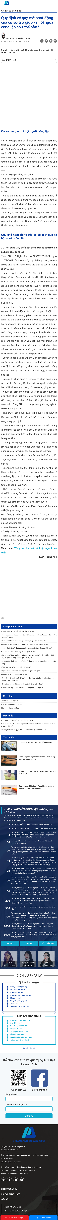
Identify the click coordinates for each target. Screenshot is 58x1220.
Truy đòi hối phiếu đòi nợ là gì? (12, 704)
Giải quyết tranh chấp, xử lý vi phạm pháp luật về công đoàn (24, 641)
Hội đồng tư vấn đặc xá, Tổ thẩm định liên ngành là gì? (22, 684)
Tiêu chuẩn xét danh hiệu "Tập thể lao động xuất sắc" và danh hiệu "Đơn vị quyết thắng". (29, 636)
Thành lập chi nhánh (17, 992)
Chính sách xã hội (11, 10)
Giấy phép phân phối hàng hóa (21, 1037)
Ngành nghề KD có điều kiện (20, 1040)
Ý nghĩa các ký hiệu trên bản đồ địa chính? (36, 742)
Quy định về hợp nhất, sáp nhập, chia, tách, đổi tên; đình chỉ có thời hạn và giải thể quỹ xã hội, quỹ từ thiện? (27, 656)
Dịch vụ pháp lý (29, 975)
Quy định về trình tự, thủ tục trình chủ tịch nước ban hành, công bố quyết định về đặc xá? (27, 679)
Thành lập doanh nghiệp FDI (20, 1020)
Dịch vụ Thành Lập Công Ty (19, 987)
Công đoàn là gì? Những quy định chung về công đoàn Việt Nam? (26, 648)
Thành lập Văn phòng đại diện (20, 995)
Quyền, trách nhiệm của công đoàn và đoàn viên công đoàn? (25, 644)
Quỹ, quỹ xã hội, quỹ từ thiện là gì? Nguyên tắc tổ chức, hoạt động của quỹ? (28, 662)
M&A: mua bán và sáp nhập (19, 1006)
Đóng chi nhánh (15, 998)
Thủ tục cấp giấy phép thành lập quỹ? (16, 667)
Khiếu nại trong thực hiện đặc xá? (14, 674)
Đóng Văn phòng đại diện (19, 1001)
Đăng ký (29, 1116)
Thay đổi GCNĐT (16, 1023)
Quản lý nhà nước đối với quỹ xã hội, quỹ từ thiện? (20, 671)
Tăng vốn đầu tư (15, 1029)
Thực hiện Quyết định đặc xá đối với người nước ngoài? (22, 687)
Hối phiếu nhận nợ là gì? (10, 700)
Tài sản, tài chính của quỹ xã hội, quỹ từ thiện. (18, 651)
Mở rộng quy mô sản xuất (19, 1031)
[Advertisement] (29, 95)
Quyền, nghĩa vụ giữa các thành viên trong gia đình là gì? (37, 772)
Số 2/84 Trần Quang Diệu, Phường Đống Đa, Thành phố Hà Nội (25, 1155)
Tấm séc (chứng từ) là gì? (10, 708)
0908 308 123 (8, 1158)
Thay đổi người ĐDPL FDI (19, 1026)
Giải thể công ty (15, 1004)
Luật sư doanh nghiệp (29, 1015)
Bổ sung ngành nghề (17, 1034)
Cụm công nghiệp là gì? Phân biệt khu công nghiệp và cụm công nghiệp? (36, 787)
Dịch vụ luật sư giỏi (29, 982)
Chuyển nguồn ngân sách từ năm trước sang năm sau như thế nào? (37, 757)
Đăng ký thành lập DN (17, 989)
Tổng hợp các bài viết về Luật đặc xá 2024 (17, 631)
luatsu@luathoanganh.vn (12, 1162)
